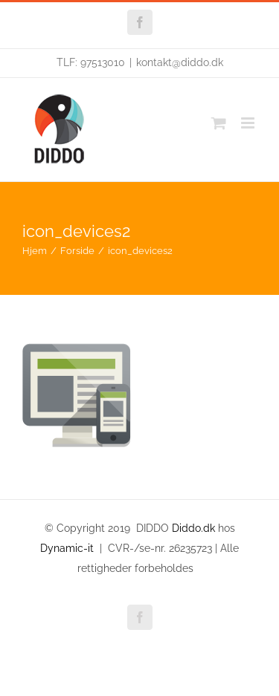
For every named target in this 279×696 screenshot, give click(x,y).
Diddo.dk (193, 528)
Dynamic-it (67, 548)
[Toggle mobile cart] (218, 123)
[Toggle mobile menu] (249, 123)
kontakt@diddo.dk (179, 62)
